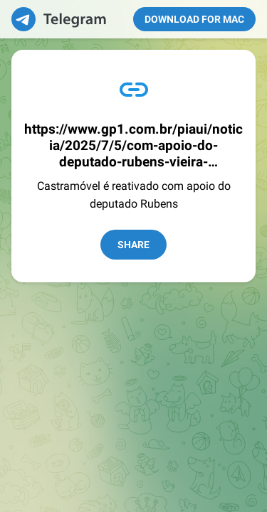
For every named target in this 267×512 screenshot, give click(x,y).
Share (133, 244)
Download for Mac (194, 19)
